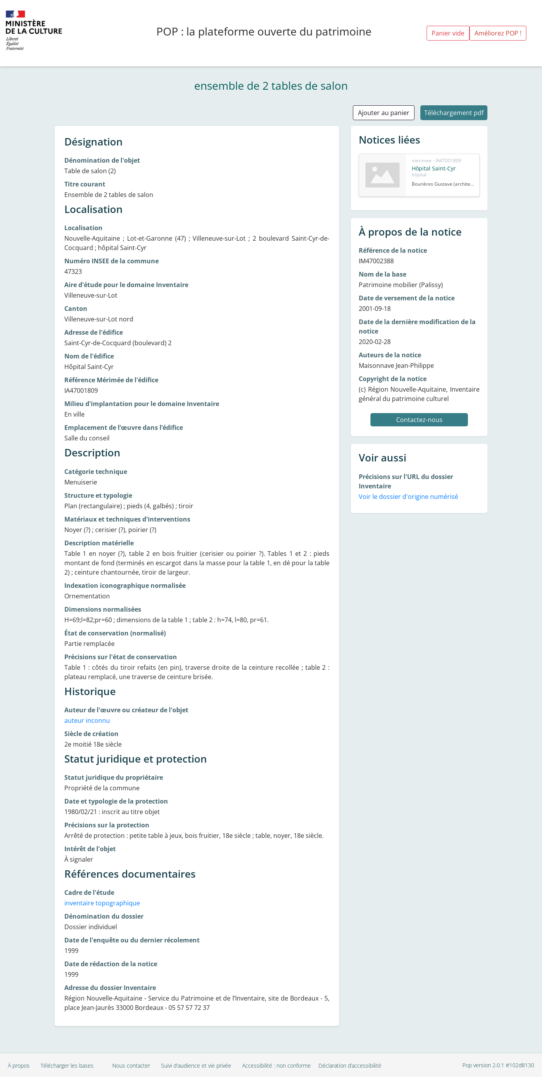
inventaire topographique (102, 903)
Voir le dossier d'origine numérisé (408, 496)
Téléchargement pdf (454, 112)
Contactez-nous (419, 419)
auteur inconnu (87, 720)
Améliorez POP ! (498, 33)
